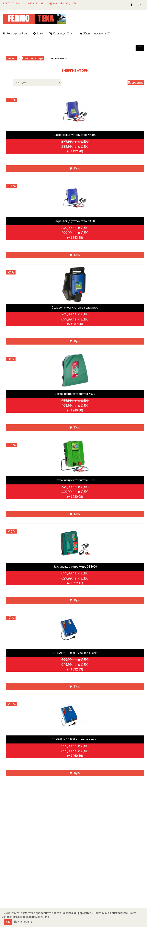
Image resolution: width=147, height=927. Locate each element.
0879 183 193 (35, 3)
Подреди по (135, 82)
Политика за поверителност (26, 840)
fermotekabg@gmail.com (65, 3)
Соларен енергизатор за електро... (75, 307)
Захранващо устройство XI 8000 (75, 566)
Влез (38, 33)
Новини (63, 847)
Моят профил (14, 874)
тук (47, 916)
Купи (75, 168)
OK (8, 921)
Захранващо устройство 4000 (75, 394)
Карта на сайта (15, 825)
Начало (11, 58)
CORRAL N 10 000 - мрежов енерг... (75, 653)
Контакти (10, 854)
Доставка (11, 832)
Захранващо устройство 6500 (75, 480)
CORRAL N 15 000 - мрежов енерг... (75, 739)
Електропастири (32, 58)
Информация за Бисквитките (27, 847)
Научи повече (23, 921)
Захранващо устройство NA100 (75, 135)
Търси (62, 840)
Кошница (10, 881)
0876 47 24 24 (11, 3)
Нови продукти (69, 854)
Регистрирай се (15, 33)
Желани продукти (17, 889)
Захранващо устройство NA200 (75, 221)
